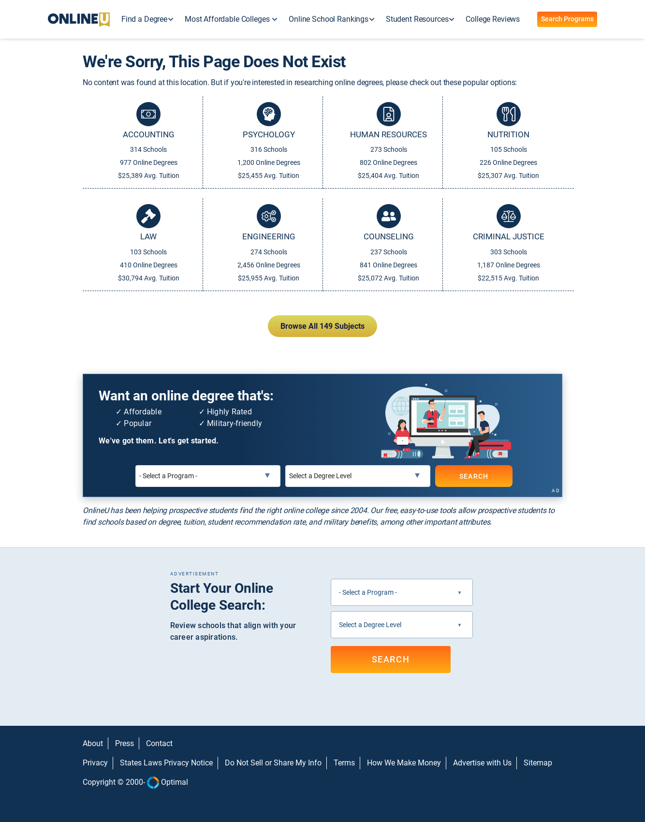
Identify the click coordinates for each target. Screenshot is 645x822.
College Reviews (493, 19)
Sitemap (538, 762)
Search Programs (567, 19)
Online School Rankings (328, 19)
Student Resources (417, 19)
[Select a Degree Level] (357, 476)
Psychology (269, 134)
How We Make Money (404, 762)
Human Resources (388, 134)
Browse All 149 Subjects (322, 326)
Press (124, 743)
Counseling (389, 236)
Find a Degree (144, 19)
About (93, 743)
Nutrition (508, 134)
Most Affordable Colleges (228, 19)
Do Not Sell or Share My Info (273, 762)
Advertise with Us (482, 762)
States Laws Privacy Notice (166, 762)
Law (148, 236)
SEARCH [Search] (473, 476)
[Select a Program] (207, 476)
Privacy (95, 762)
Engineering (268, 236)
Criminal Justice (508, 236)
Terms (344, 762)
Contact (159, 743)
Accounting (149, 134)
